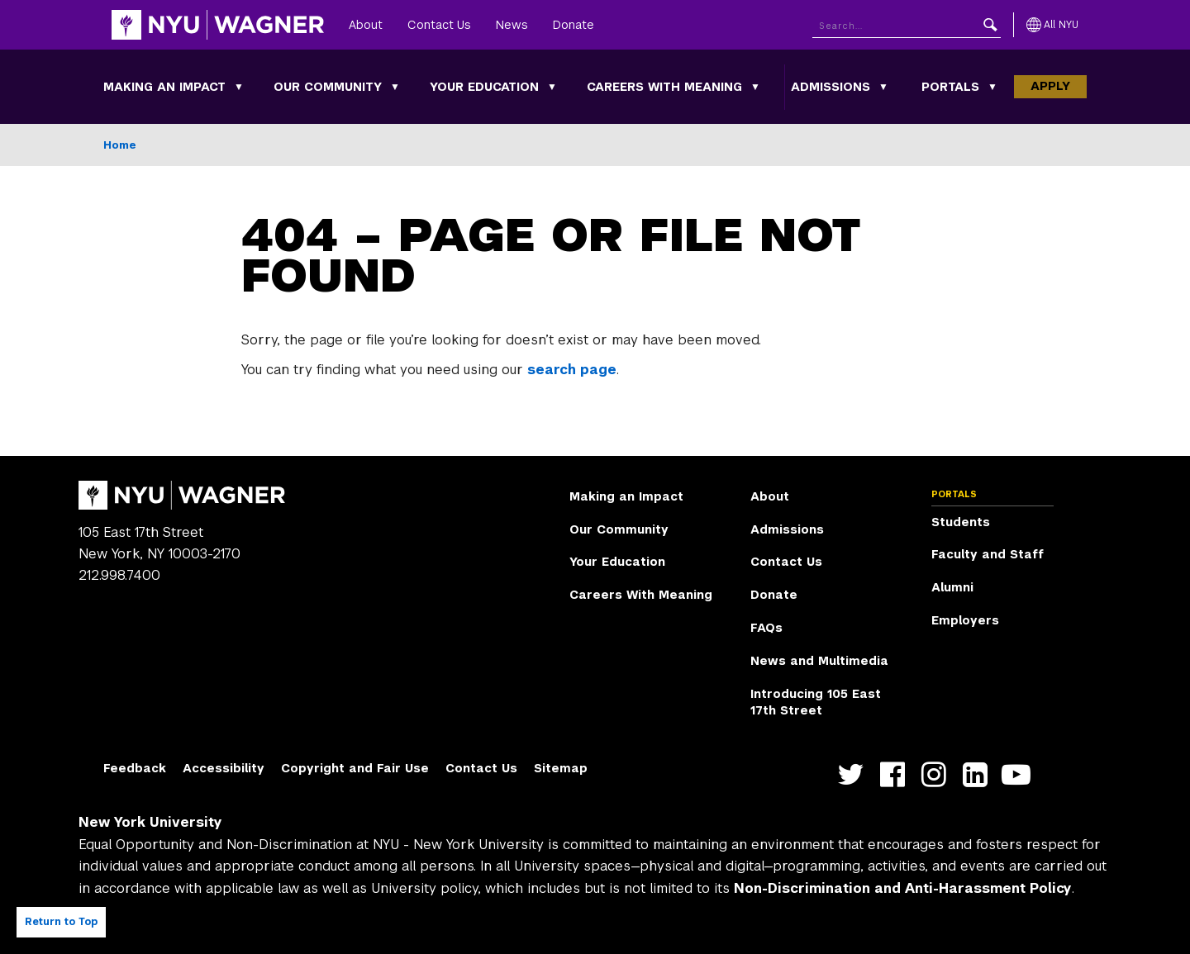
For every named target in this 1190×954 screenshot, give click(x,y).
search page (571, 369)
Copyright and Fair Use (355, 768)
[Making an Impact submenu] (239, 87)
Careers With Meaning (664, 86)
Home (119, 145)
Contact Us (439, 24)
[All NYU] (1052, 25)
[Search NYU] (906, 25)
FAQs (766, 627)
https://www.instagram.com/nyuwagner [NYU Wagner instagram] (937, 775)
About (366, 24)
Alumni (952, 587)
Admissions (830, 86)
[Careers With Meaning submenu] (755, 87)
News (512, 24)
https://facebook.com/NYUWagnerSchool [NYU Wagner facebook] (896, 775)
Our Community (328, 86)
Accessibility (223, 768)
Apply (1050, 85)
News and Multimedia (819, 660)
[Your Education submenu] (552, 87)
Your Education (484, 86)
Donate (573, 24)
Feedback (134, 768)
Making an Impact (164, 86)
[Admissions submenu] (883, 87)
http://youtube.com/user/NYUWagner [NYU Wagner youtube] (1020, 775)
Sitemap (561, 768)
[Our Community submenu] (395, 87)
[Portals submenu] (992, 87)
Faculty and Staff (987, 554)
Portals (950, 86)
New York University (150, 822)
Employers (965, 620)
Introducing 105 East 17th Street (815, 702)
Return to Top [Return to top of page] (61, 921)
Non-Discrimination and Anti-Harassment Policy (903, 888)
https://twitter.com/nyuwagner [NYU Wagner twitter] (854, 775)
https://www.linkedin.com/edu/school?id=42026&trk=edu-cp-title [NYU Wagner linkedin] (978, 775)
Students (960, 522)
